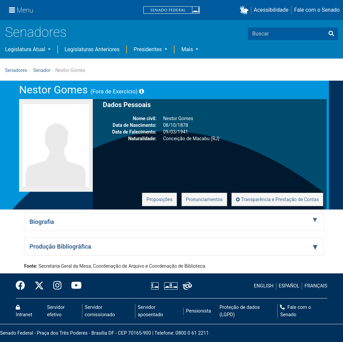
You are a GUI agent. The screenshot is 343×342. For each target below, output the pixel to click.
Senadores (36, 32)
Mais (187, 49)
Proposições (159, 199)
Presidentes (148, 49)
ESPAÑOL (289, 286)
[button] (245, 10)
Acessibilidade (271, 10)
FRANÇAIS (315, 286)
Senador (42, 70)
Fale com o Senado (317, 10)
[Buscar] (331, 34)
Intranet (24, 311)
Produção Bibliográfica (60, 246)
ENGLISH (264, 286)
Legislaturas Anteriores (92, 49)
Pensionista (198, 311)
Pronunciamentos (204, 199)
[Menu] (21, 10)
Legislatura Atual (26, 49)
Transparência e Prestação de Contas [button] (277, 199)
